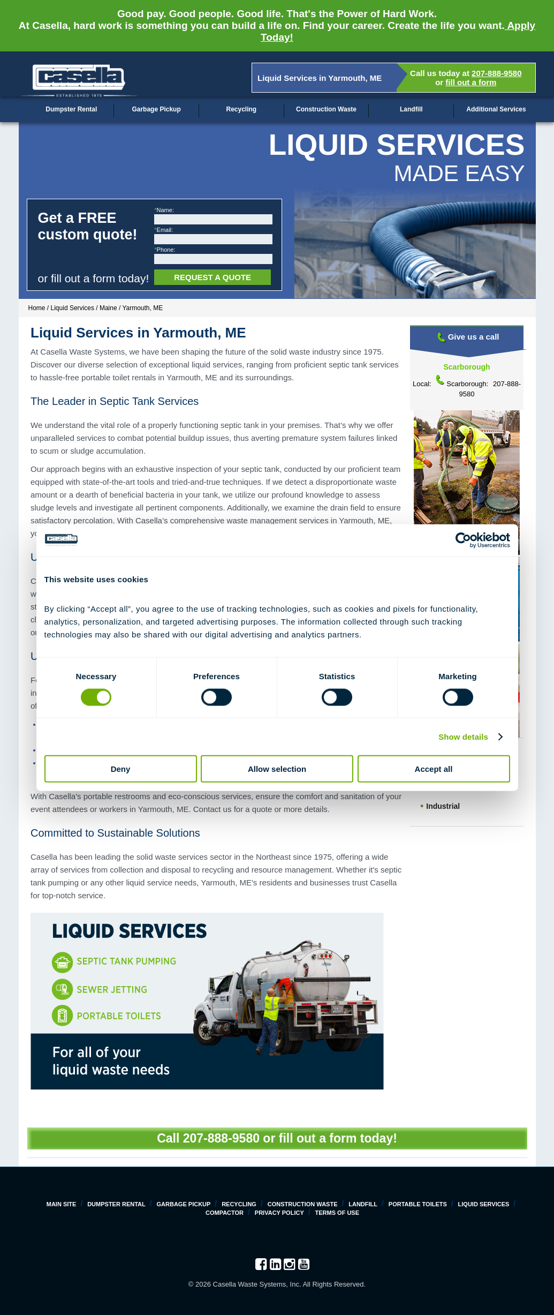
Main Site (62, 1204)
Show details (463, 736)
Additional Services (496, 109)
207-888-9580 (496, 73)
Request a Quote (212, 277)
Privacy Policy (279, 1212)
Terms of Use (337, 1212)
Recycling (241, 109)
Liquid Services (484, 1204)
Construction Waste (326, 109)
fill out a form (470, 82)
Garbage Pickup (156, 109)
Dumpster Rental (71, 109)
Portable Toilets (418, 1204)
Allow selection (277, 768)
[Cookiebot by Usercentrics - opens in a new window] (463, 540)
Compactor (225, 1212)
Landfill (411, 109)
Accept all (434, 768)
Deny (121, 768)
